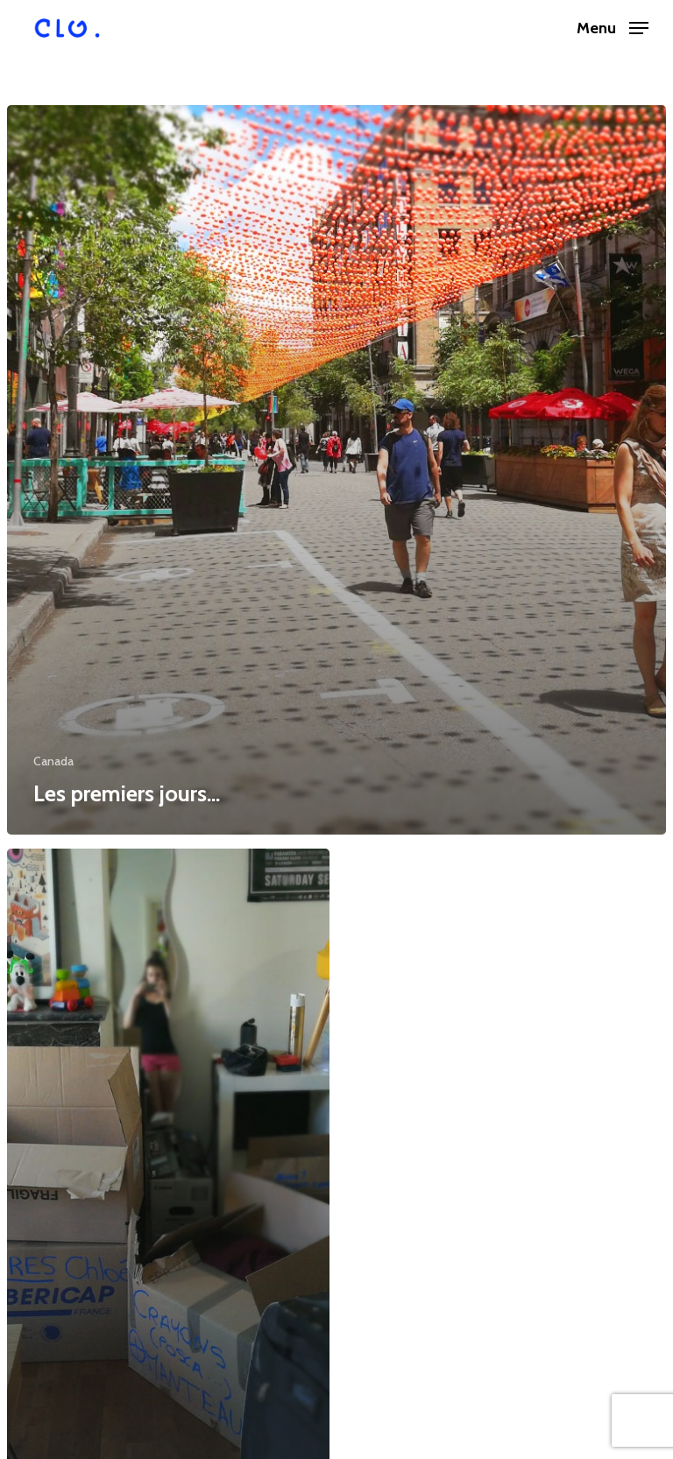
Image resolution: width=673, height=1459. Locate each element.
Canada (53, 761)
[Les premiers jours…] (336, 470)
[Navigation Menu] (612, 26)
